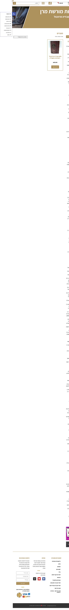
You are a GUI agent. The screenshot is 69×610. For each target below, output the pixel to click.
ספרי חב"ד (63, 348)
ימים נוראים (63, 171)
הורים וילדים (63, 102)
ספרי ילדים (63, 354)
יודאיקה (64, 160)
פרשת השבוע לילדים (61, 464)
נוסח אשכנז (58, 276)
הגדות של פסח (62, 96)
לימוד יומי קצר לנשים (61, 179)
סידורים (64, 265)
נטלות (64, 255)
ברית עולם (60, 429)
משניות (64, 235)
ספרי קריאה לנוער (59, 382)
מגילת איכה (60, 200)
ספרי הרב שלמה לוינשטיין (60, 335)
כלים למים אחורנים (61, 173)
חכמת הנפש (63, 148)
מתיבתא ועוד (63, 237)
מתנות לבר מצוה (62, 241)
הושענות (59, 76)
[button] (2, 14)
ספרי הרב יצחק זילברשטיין (60, 328)
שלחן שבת (63, 504)
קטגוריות (62, 568)
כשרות (64, 177)
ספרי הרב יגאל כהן (61, 322)
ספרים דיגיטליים (62, 400)
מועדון (63, 573)
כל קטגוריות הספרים (44, 562)
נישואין (64, 257)
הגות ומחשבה (63, 100)
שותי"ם (64, 496)
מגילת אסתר (60, 202)
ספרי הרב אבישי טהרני (61, 309)
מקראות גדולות (62, 222)
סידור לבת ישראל (59, 269)
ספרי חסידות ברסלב (61, 352)
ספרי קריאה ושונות (61, 391)
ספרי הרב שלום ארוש (61, 333)
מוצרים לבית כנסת (62, 193)
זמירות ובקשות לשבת (61, 133)
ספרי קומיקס (60, 372)
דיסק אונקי (63, 88)
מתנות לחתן (63, 245)
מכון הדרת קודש (62, 210)
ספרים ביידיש (63, 398)
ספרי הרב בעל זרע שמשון (60, 317)
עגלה (63, 576)
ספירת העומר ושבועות (61, 301)
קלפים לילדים (60, 231)
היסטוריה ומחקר (62, 104)
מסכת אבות (63, 214)
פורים (62, 421)
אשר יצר (64, 49)
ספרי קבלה (63, 367)
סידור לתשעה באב (59, 204)
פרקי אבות (63, 460)
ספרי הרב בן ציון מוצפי (61, 315)
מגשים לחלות (60, 164)
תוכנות (64, 513)
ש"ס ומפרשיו (63, 483)
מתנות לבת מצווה (62, 243)
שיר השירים (60, 208)
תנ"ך (65, 523)
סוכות (64, 261)
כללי (65, 175)
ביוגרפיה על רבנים (62, 59)
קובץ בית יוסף (63, 470)
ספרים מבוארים (62, 433)
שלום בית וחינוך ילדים (61, 502)
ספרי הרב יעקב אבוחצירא (60, 324)
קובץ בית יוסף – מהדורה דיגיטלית (43, 593)
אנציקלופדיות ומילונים (61, 47)
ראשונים (61, 115)
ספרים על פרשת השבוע (60, 445)
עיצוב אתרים (20, 607)
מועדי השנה (63, 191)
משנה (64, 233)
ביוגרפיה (64, 53)
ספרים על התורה (62, 439)
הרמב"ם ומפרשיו (62, 125)
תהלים (64, 512)
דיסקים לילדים (62, 92)
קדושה (64, 468)
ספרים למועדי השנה (61, 414)
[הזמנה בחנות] (8, 38)
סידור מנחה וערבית (59, 285)
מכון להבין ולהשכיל (61, 212)
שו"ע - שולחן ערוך (59, 119)
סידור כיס (61, 267)
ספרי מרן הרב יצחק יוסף (60, 359)
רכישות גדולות (63, 479)
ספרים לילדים (63, 408)
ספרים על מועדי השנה (61, 441)
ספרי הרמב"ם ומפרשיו (61, 346)
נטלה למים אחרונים (61, 253)
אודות (63, 579)
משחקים (64, 224)
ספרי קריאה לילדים (58, 374)
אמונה (64, 45)
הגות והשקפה (63, 98)
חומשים (64, 137)
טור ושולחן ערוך (62, 158)
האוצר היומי (63, 94)
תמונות (64, 521)
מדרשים (64, 185)
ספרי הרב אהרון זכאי (61, 313)
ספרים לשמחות (62, 427)
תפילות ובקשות (62, 525)
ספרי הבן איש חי (62, 307)
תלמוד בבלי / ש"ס (62, 517)
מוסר (65, 187)
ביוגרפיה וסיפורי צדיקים (60, 55)
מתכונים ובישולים (62, 239)
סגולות (64, 259)
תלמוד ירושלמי (62, 519)
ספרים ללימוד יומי (62, 412)
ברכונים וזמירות (62, 72)
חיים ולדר (61, 370)
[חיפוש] (2, 3)
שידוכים (64, 498)
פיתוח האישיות (62, 454)
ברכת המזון (60, 74)
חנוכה (64, 152)
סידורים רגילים (60, 288)
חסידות (64, 154)
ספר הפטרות (63, 303)
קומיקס (64, 475)
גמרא (64, 86)
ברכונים (64, 70)
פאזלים (61, 229)
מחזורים (64, 195)
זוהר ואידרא (63, 127)
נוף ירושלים (63, 251)
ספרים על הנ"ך (62, 437)
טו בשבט (64, 156)
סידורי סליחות (63, 263)
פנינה (65, 456)
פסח (65, 458)
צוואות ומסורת (62, 466)
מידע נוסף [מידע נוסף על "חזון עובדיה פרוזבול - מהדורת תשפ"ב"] (43, 68)
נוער (65, 249)
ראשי (63, 562)
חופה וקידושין (63, 142)
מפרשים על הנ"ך (62, 216)
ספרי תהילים (63, 395)
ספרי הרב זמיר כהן (62, 320)
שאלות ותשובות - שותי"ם (60, 487)
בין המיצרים (63, 61)
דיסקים (64, 90)
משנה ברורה (60, 113)
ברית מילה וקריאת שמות (60, 66)
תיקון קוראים (63, 515)
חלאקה (64, 150)
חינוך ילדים (63, 146)
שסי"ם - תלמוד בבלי (61, 510)
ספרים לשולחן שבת (61, 425)
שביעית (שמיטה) (62, 491)
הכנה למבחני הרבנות (61, 106)
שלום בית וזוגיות (62, 500)
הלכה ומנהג (63, 123)
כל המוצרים (61, 565)
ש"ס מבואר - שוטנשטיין (61, 485)
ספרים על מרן (63, 443)
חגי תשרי (64, 135)
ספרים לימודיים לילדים (61, 410)
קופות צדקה (63, 477)
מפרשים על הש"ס (62, 218)
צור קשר (62, 581)
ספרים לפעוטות (59, 385)
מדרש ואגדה (63, 183)
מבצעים (64, 181)
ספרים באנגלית (62, 396)
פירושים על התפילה (61, 452)
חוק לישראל (63, 144)
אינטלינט (32, 607)
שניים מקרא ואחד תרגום (60, 506)
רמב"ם (61, 117)
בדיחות (64, 51)
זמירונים (64, 131)
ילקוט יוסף (63, 169)
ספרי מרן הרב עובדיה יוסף (60, 363)
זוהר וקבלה (63, 129)
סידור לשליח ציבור (59, 272)
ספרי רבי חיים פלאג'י (61, 393)
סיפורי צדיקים (63, 299)
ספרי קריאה (63, 368)
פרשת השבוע (63, 462)
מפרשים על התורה (61, 220)
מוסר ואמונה (63, 189)
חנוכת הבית (60, 431)
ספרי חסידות (63, 350)
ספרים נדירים (63, 435)
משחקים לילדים (62, 226)
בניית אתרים (26, 607)
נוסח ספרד (58, 279)
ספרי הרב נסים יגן (62, 331)
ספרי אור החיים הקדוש (61, 305)
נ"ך (65, 247)
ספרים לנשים (63, 423)
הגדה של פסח (60, 198)
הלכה (64, 108)
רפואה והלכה (63, 481)
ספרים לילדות (63, 406)
